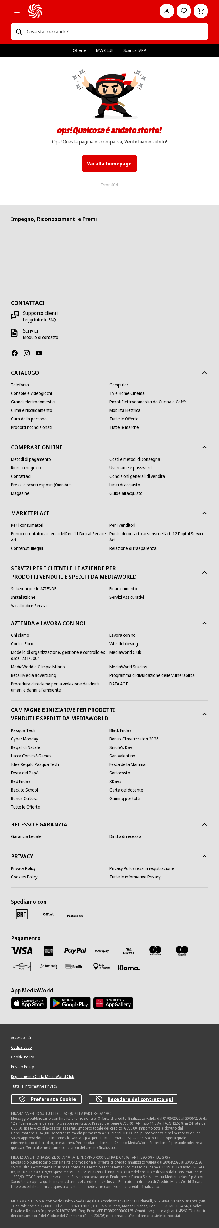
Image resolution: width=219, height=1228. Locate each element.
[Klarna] (129, 967)
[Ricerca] (19, 31)
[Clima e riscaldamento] (31, 410)
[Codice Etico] (22, 644)
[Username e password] (131, 468)
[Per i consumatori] (27, 525)
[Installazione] (23, 597)
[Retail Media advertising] (33, 675)
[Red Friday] (20, 781)
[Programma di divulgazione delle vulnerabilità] (152, 675)
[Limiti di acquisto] (125, 485)
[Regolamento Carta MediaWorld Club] (42, 1076)
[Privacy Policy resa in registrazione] (142, 868)
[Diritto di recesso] (125, 836)
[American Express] (48, 951)
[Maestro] (182, 951)
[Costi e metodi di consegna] (135, 459)
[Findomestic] (48, 966)
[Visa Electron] (129, 951)
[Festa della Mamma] (128, 764)
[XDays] (115, 781)
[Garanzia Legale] (26, 836)
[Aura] (22, 966)
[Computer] (119, 385)
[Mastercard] (155, 951)
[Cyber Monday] (24, 739)
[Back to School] (24, 790)
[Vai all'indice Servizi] (29, 606)
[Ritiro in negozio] (26, 468)
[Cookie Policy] (22, 1057)
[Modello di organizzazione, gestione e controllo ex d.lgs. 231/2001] (60, 655)
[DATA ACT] (119, 684)
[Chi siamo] (20, 635)
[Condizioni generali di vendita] (137, 476)
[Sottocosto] (120, 773)
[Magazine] (20, 493)
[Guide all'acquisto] (126, 493)
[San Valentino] (122, 756)
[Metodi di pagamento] (31, 459)
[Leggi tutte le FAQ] (39, 320)
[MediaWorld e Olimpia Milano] (38, 667)
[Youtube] (41, 353)
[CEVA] (48, 914)
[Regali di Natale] (25, 747)
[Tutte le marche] (124, 427)
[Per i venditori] (122, 525)
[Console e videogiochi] (31, 393)
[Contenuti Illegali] (27, 548)
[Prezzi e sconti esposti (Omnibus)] (42, 485)
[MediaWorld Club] (125, 652)
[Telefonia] (20, 385)
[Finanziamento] (123, 589)
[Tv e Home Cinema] (127, 393)
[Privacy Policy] (23, 868)
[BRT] (22, 914)
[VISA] (22, 950)
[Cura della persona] (29, 419)
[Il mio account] (167, 11)
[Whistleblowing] (124, 644)
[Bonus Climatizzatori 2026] (134, 739)
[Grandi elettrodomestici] (33, 402)
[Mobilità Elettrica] (125, 410)
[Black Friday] (120, 730)
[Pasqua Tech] (23, 730)
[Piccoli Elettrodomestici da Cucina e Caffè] (148, 402)
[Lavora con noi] (123, 635)
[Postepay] (102, 951)
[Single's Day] (121, 747)
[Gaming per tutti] (125, 798)
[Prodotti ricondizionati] (31, 427)
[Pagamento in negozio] (102, 966)
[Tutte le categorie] (17, 11)
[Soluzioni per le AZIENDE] (33, 589)
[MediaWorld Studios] (128, 667)
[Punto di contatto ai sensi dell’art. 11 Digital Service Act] (60, 537)
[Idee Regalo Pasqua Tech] (35, 764)
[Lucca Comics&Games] (31, 756)
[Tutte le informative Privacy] (135, 877)
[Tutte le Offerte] (124, 419)
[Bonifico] (75, 966)
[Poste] (75, 915)
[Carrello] (201, 11)
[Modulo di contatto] (40, 337)
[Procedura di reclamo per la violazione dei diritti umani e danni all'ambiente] (60, 687)
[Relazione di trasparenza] (133, 548)
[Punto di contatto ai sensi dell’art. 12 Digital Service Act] (159, 537)
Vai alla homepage (109, 163)
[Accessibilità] (21, 1037)
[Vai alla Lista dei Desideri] (184, 11)
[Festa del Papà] (25, 773)
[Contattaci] (21, 476)
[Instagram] (29, 353)
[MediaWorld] (85, 11)
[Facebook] (17, 353)
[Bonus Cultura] (24, 798)
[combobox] (115, 31)
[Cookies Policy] (24, 877)
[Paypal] (75, 951)
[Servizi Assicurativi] (127, 597)
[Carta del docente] (126, 790)
